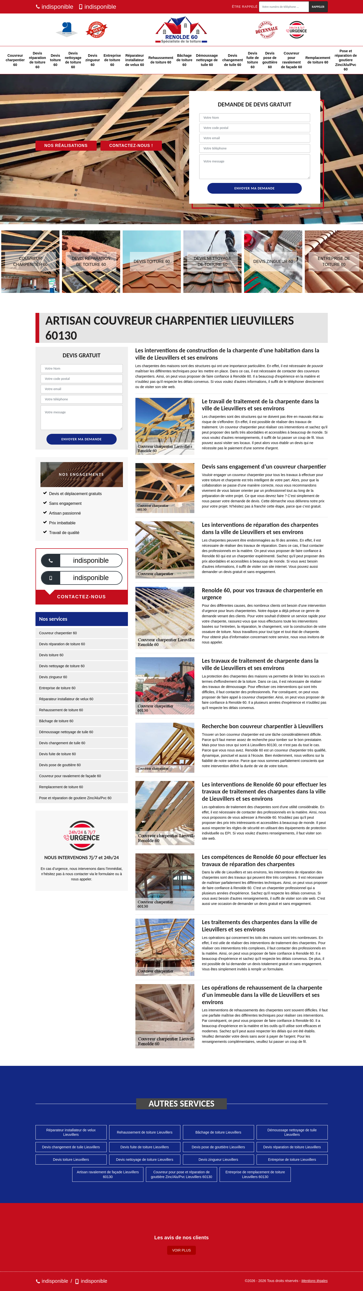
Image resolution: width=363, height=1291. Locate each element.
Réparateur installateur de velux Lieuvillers (71, 1132)
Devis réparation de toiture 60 (37, 60)
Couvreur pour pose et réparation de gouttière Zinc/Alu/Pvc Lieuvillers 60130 (181, 1174)
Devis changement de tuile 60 (232, 59)
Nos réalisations (66, 145)
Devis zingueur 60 (92, 59)
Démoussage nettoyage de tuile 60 (207, 59)
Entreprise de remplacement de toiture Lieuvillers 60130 (255, 1174)
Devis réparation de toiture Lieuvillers (292, 1147)
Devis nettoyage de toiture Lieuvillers (144, 1160)
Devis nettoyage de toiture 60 (73, 60)
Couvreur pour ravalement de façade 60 (291, 60)
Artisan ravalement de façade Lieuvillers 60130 (108, 1174)
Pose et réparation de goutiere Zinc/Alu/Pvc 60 (346, 60)
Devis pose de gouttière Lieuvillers (218, 1147)
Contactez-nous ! (131, 145)
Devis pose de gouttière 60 (269, 60)
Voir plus (181, 1250)
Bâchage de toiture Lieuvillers (218, 1132)
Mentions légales (314, 1281)
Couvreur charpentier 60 (15, 59)
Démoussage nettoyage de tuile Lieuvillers (292, 1132)
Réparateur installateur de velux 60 (134, 59)
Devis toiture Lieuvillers (71, 1160)
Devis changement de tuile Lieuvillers (71, 1147)
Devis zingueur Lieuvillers (218, 1160)
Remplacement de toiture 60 (317, 60)
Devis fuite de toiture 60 (252, 60)
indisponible (54, 6)
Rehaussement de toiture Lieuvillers (145, 1132)
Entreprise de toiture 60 (112, 59)
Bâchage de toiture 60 (184, 59)
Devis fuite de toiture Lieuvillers (144, 1147)
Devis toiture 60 (55, 59)
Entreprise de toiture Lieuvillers (292, 1160)
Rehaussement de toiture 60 (160, 60)
